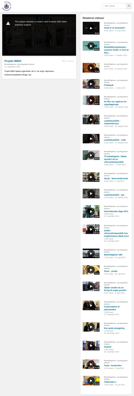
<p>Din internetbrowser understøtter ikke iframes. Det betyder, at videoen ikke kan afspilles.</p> (39, 35)
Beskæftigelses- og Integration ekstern (19, 64)
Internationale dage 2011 (116, 211)
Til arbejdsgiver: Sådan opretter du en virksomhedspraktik (115, 159)
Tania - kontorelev (113, 365)
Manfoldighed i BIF (113, 255)
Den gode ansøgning (114, 328)
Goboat (107, 347)
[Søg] (129, 6)
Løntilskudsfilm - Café (115, 140)
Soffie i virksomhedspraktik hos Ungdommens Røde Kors (116, 233)
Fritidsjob (108, 85)
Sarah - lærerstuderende (116, 178)
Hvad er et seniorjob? (114, 28)
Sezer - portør (110, 271)
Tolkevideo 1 (110, 382)
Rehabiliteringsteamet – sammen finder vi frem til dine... (116, 50)
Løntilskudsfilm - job (114, 195)
